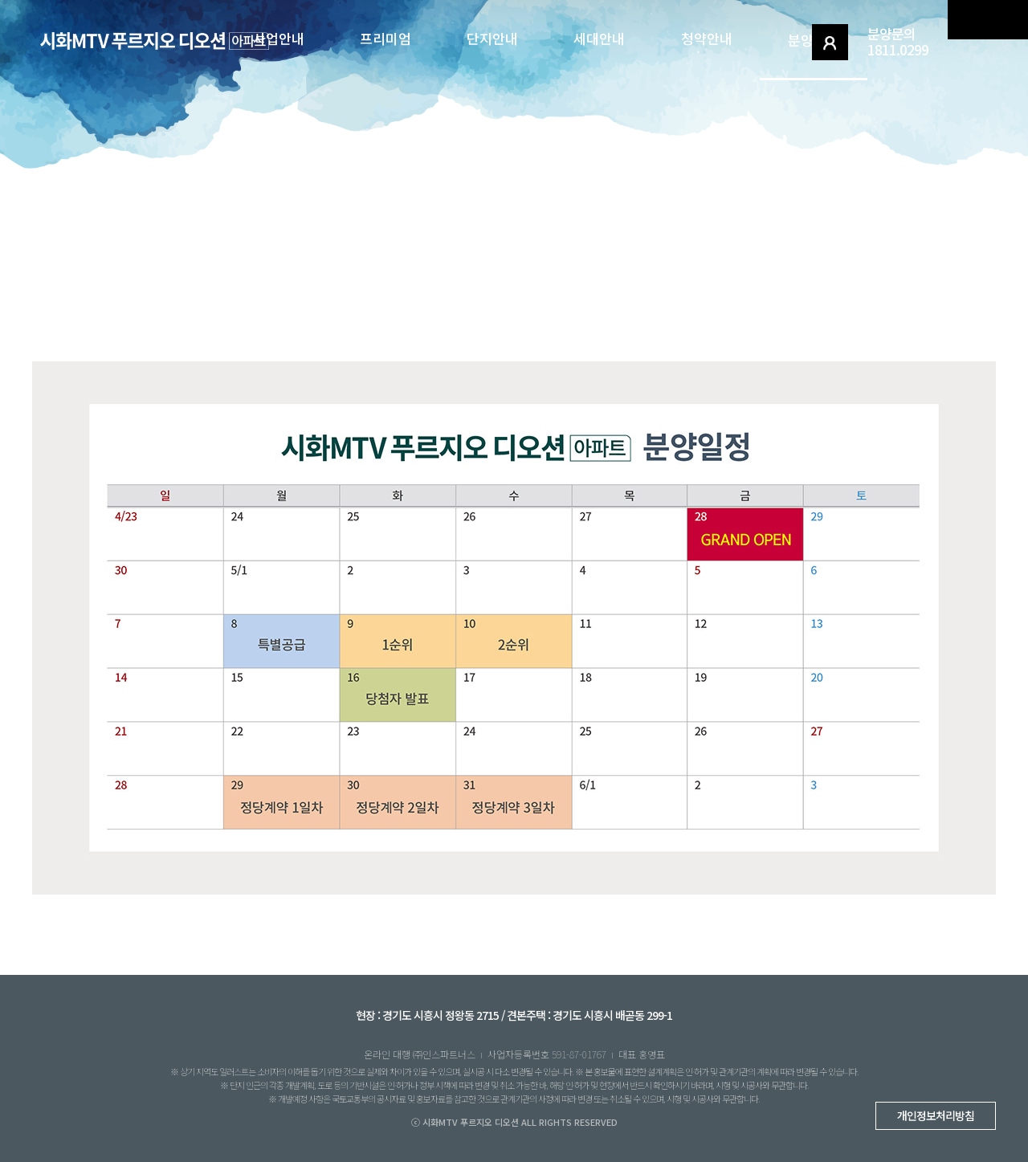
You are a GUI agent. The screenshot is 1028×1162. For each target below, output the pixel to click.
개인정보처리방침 (935, 1115)
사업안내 (278, 38)
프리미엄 (385, 38)
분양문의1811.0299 (897, 42)
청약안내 (706, 38)
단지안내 (492, 38)
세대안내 (599, 38)
